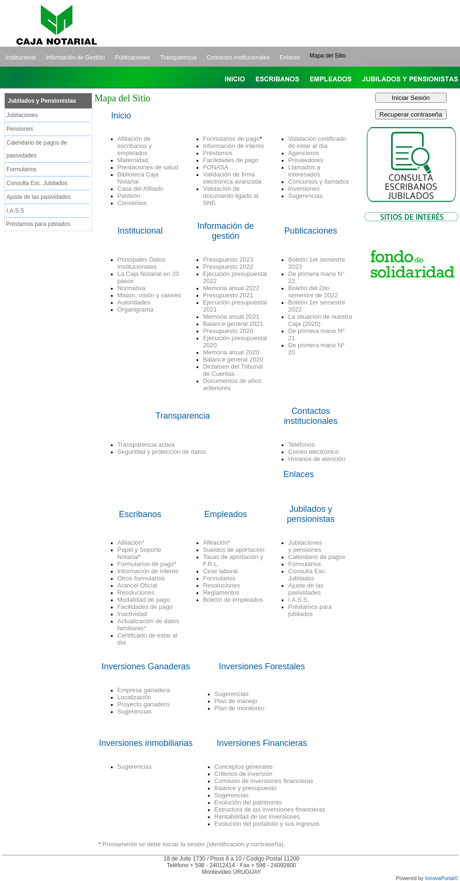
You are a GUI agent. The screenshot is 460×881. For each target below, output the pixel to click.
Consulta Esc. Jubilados (37, 183)
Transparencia (178, 57)
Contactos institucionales (238, 57)
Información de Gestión (75, 57)
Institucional (21, 57)
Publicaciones (132, 57)
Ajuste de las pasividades (39, 197)
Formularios (22, 169)
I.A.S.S (15, 210)
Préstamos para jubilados (38, 224)
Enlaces (290, 57)
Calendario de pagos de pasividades (37, 149)
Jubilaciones (22, 115)
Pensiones (20, 129)
